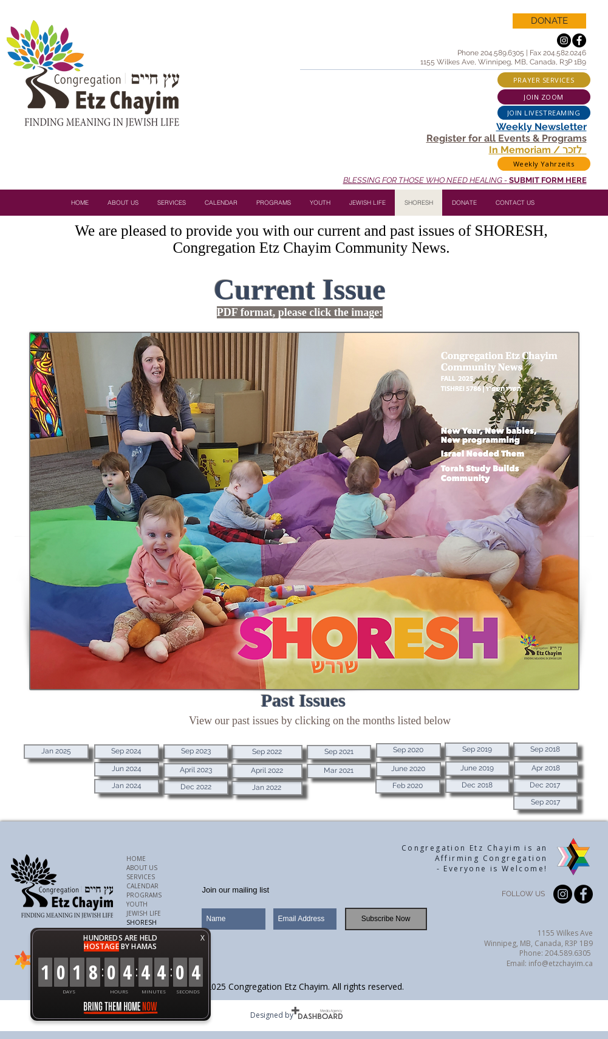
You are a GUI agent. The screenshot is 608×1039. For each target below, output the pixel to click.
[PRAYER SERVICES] (543, 79)
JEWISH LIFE (143, 913)
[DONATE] (549, 21)
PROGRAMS (144, 895)
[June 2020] (408, 769)
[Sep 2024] (126, 751)
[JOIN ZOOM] (543, 97)
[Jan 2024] (126, 786)
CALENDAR (142, 886)
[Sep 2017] (545, 802)
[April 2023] (195, 770)
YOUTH (137, 904)
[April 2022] (266, 771)
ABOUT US (141, 867)
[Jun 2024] (126, 769)
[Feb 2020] (407, 786)
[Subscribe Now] (386, 919)
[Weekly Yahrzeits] (543, 164)
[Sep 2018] (545, 749)
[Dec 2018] (477, 785)
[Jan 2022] (266, 788)
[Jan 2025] (56, 751)
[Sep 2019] (477, 749)
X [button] (202, 938)
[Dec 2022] (195, 787)
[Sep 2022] (266, 752)
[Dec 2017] (545, 785)
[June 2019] (477, 768)
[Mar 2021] (339, 771)
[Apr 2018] (546, 768)
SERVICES (140, 877)
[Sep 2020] (408, 750)
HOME (136, 858)
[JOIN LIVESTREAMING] (543, 113)
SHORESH (141, 922)
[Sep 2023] (195, 751)
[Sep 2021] (339, 752)
